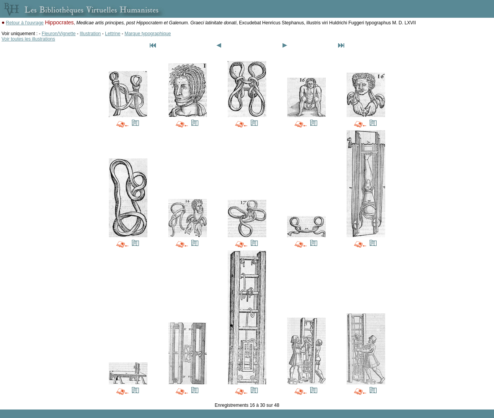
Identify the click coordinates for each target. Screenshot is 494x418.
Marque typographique (148, 33)
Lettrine (112, 33)
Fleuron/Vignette (59, 33)
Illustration (90, 33)
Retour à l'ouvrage (25, 22)
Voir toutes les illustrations (28, 39)
